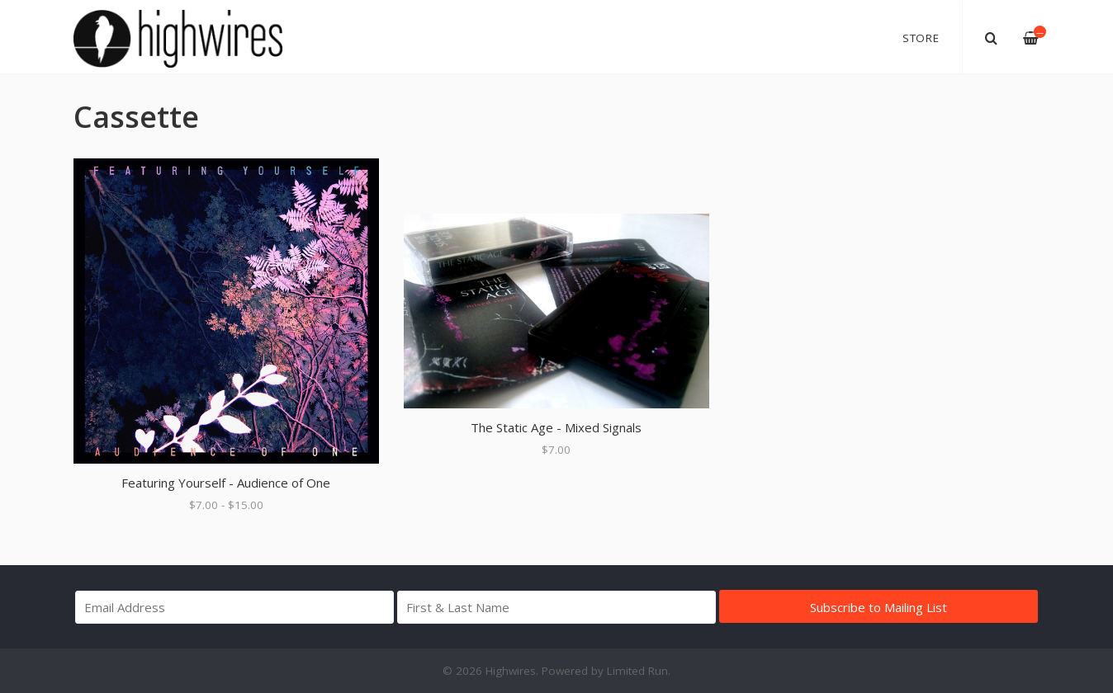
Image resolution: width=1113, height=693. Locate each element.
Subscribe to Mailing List (878, 607)
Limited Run (637, 670)
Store (921, 38)
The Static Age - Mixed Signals (556, 427)
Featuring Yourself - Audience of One (225, 482)
